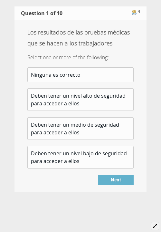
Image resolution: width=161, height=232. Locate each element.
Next (116, 180)
